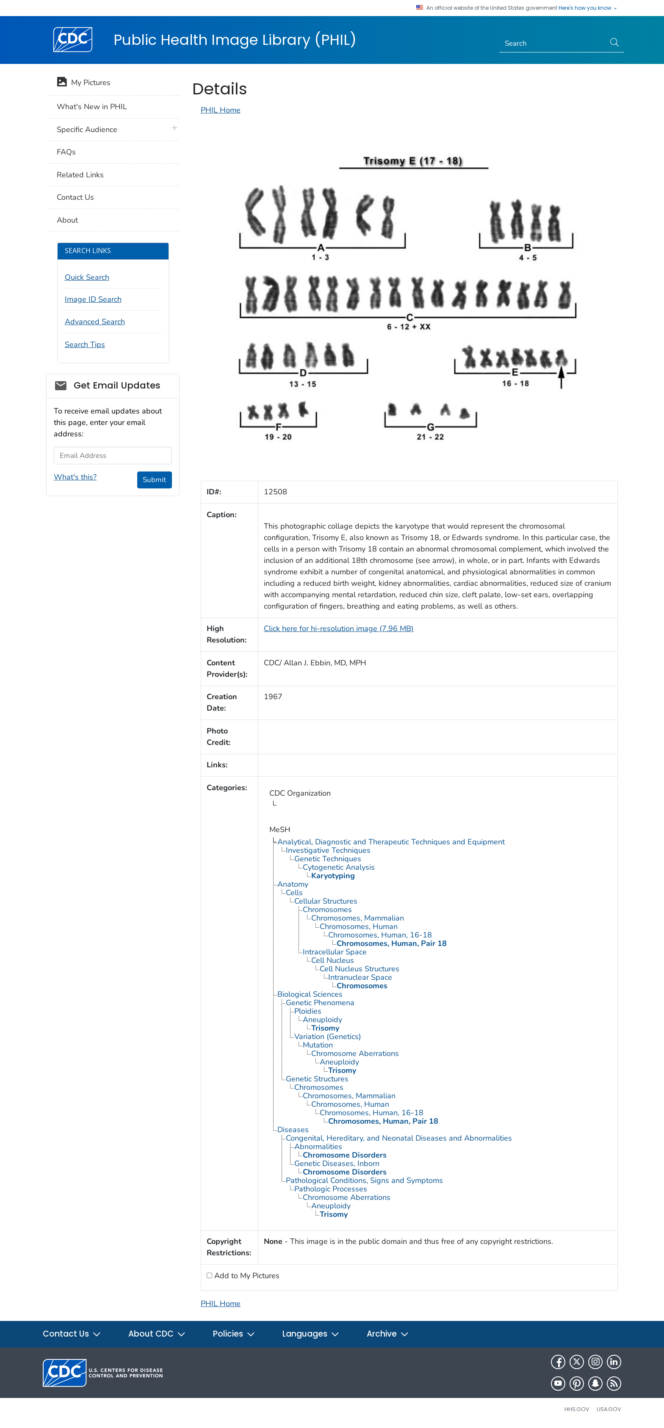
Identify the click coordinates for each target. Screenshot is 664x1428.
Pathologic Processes (330, 1189)
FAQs (66, 152)
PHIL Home (221, 110)
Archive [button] (388, 1334)
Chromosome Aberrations (355, 1053)
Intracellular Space (335, 952)
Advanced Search (95, 322)
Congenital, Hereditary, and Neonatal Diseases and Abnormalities (399, 1138)
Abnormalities (318, 1146)
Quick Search (87, 277)
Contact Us (75, 197)
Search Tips (85, 344)
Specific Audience (87, 129)
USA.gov (609, 1409)
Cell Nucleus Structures (359, 969)
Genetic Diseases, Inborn (336, 1163)
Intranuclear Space (360, 977)
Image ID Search (93, 299)
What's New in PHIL (92, 107)
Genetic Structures (317, 1079)
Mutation (318, 1045)
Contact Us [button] (72, 1334)
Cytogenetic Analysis (339, 867)
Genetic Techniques (327, 859)
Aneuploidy (322, 1019)
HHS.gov (576, 1409)
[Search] (552, 43)
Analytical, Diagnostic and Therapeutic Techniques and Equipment (391, 842)
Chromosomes (327, 909)
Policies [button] (234, 1334)
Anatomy (292, 884)
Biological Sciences (310, 994)
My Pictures (84, 83)
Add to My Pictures (245, 1276)
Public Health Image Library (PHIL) (235, 40)
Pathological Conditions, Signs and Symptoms (364, 1180)
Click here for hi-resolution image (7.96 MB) (339, 628)
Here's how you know (588, 8)
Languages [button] (311, 1334)
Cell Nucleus (332, 960)
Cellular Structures (325, 901)
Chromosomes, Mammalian (357, 918)
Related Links (80, 175)
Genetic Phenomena (320, 1003)
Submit (154, 480)
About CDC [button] (157, 1334)
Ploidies (307, 1011)
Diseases (293, 1130)
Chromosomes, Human (359, 926)
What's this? (75, 477)
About (67, 220)
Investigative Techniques (328, 850)
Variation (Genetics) (327, 1036)
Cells (294, 893)
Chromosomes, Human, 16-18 (380, 935)
